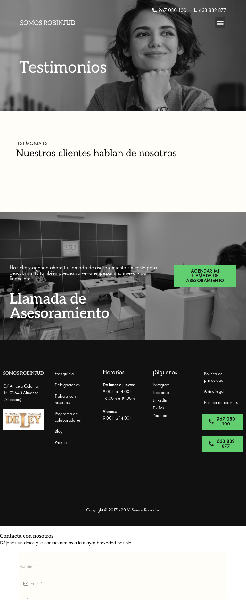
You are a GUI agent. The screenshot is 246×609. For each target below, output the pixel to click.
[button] (220, 22)
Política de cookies (221, 402)
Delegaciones (67, 385)
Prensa (61, 442)
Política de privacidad (213, 377)
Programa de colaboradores (68, 417)
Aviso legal (214, 391)
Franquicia (64, 373)
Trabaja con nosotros (65, 399)
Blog (59, 431)
